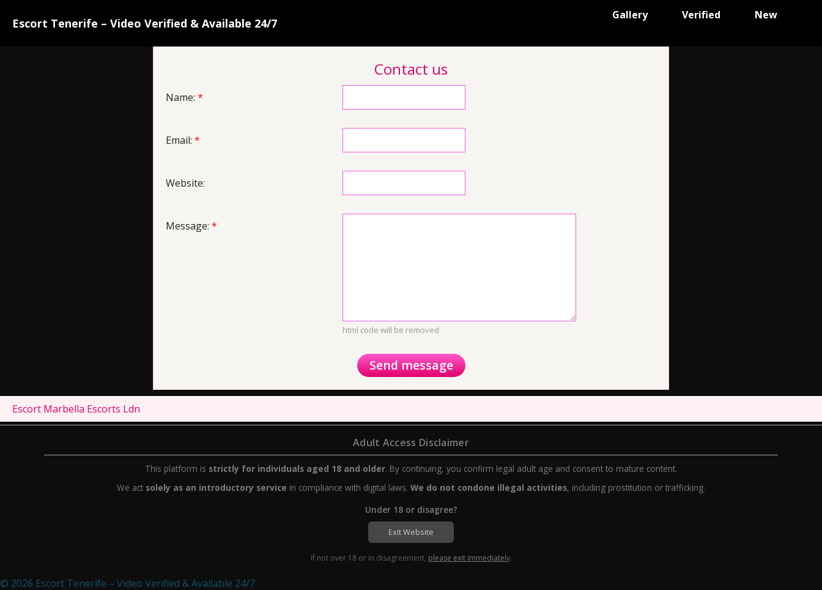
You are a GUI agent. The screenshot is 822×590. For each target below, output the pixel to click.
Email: (183, 140)
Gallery (630, 14)
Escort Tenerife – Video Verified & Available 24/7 (144, 23)
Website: (185, 183)
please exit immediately (469, 558)
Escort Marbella (48, 409)
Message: (191, 226)
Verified (701, 14)
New (766, 14)
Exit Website (411, 531)
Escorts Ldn (113, 409)
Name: (184, 97)
